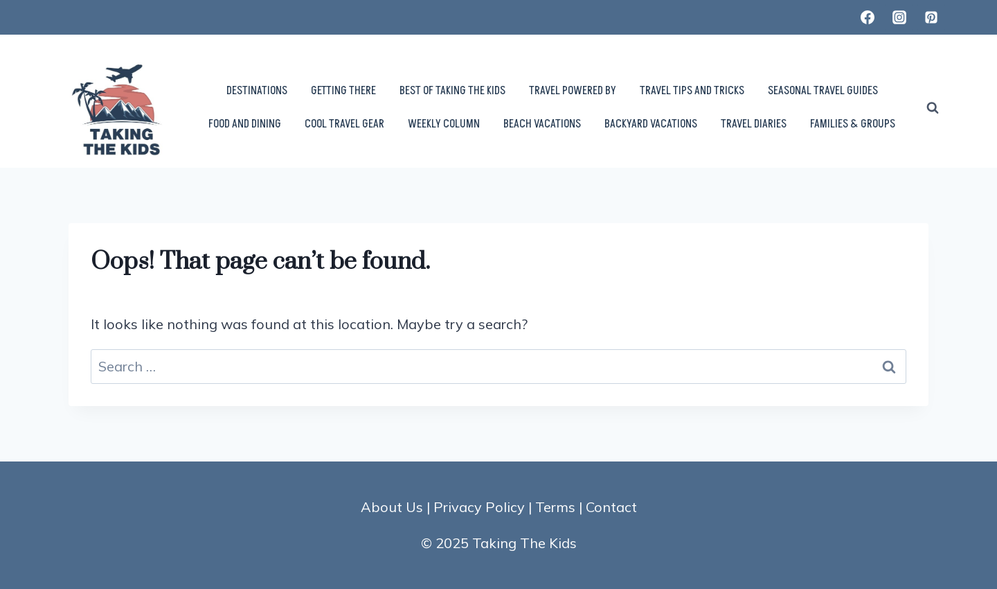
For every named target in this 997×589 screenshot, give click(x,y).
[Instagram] (899, 17)
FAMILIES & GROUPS (852, 124)
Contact (611, 507)
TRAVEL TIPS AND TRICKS (692, 90)
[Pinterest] (931, 17)
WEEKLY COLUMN (444, 124)
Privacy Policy (479, 507)
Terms (555, 507)
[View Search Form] (932, 108)
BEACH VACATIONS (542, 124)
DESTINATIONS (256, 90)
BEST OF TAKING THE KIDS (452, 90)
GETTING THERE (343, 90)
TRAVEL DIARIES (754, 124)
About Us (392, 507)
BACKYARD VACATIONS (650, 124)
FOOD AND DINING (244, 124)
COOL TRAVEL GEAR (344, 124)
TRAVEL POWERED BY (572, 90)
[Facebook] (867, 17)
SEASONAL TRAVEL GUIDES (823, 90)
